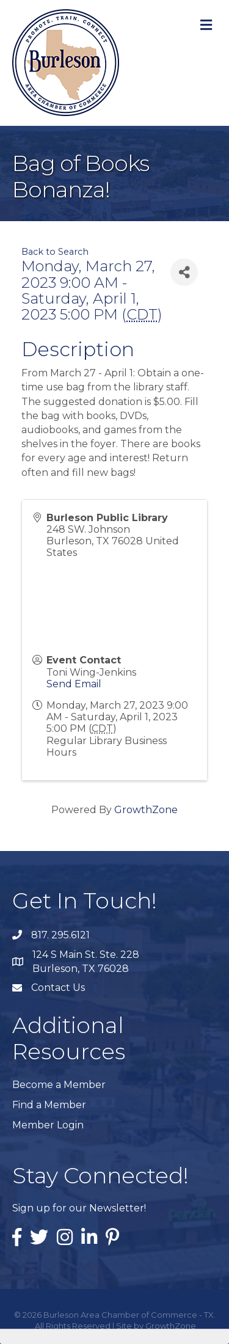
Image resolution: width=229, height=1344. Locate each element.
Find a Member (49, 1105)
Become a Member (59, 1084)
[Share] (184, 272)
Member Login (48, 1125)
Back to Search (55, 251)
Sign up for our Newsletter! (79, 1208)
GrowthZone (146, 810)
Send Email (73, 684)
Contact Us (58, 987)
